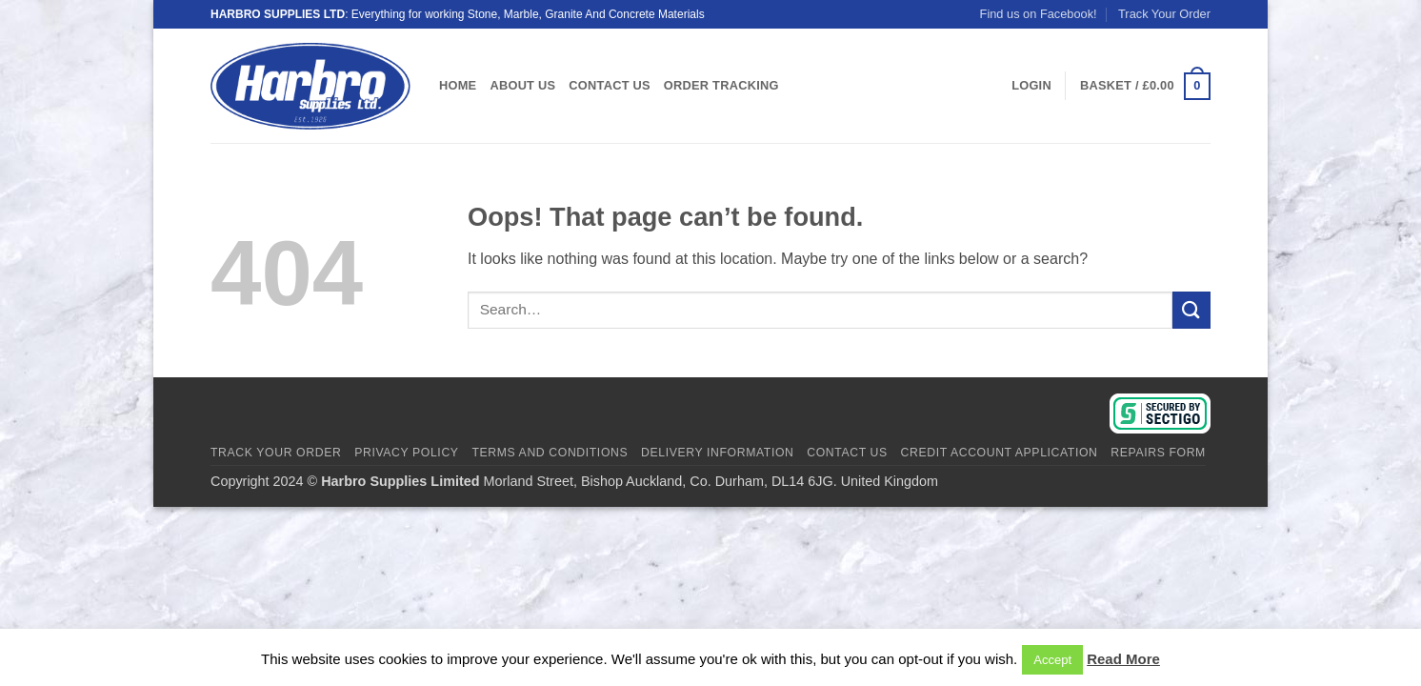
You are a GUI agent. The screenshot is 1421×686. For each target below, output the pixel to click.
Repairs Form (1158, 452)
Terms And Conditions (549, 452)
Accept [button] (1052, 660)
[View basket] (1145, 86)
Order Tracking (721, 85)
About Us (522, 85)
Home (457, 85)
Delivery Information (717, 452)
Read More (1123, 659)
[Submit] (1191, 310)
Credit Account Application (999, 452)
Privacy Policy (406, 452)
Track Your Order (1164, 14)
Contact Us (609, 85)
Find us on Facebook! (1038, 14)
